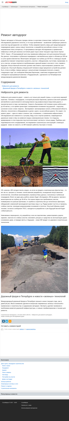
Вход (66, 2)
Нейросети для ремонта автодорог (42, 314)
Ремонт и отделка (6, 386)
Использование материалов (29, 408)
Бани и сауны (6, 365)
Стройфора (24, 402)
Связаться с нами (26, 405)
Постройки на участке (8, 377)
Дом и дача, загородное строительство (12, 363)
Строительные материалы (9, 388)
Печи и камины (6, 372)
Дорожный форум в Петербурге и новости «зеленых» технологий (26, 88)
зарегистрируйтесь (31, 329)
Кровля (4, 370)
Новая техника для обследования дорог (12, 316)
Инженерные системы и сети (9, 384)
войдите (22, 329)
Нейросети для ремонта (10, 86)
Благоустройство (6, 381)
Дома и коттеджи (7, 379)
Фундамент (5, 368)
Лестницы (5, 374)
